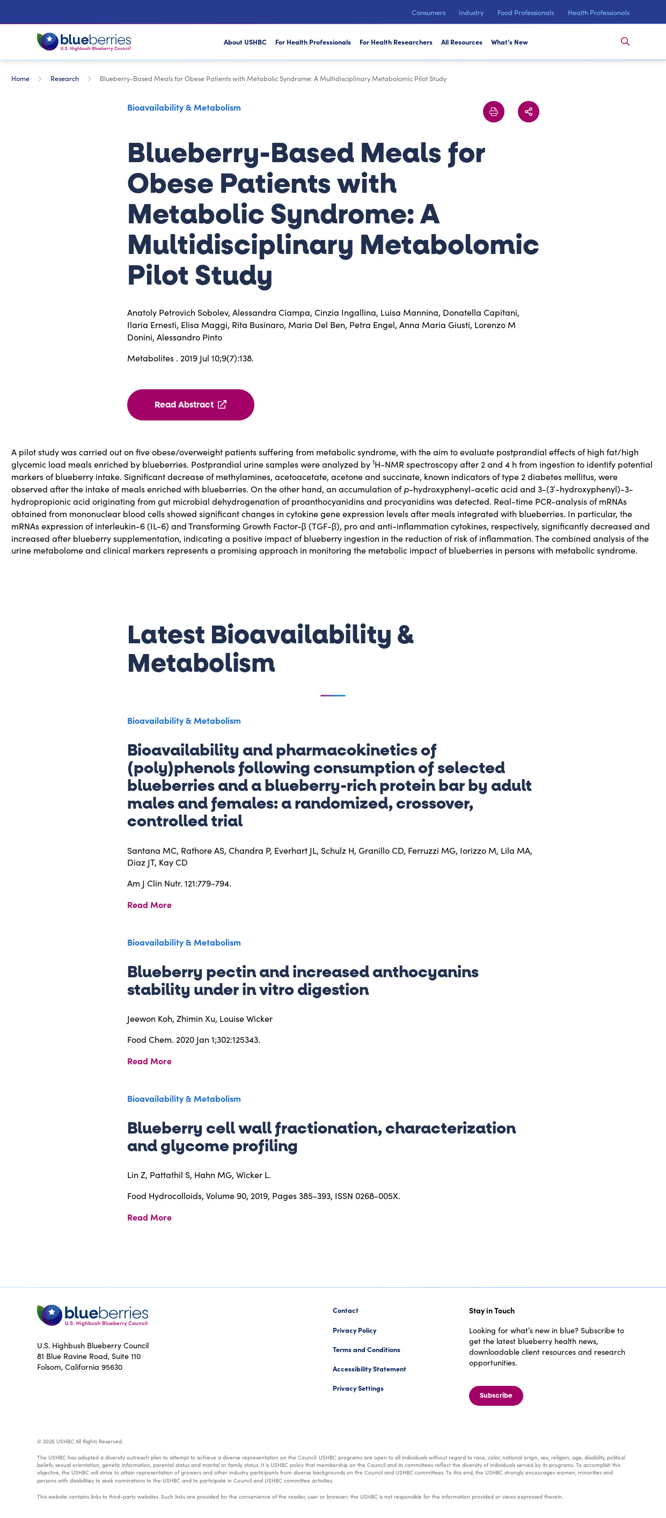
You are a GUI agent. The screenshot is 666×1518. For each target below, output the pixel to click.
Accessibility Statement (369, 1368)
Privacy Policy (354, 1329)
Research (64, 78)
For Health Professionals (313, 41)
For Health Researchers (396, 41)
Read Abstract (190, 404)
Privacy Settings (358, 1387)
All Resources (461, 41)
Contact (345, 1309)
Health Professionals (599, 12)
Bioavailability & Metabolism (184, 107)
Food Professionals (525, 12)
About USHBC (245, 41)
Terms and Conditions (366, 1349)
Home (20, 78)
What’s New (509, 41)
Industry (471, 12)
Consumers (428, 12)
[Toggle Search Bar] (625, 42)
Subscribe (496, 1395)
